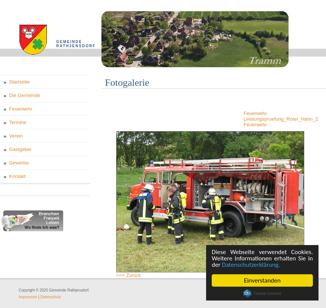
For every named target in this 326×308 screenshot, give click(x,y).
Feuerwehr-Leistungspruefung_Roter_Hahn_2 (281, 116)
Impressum (28, 297)
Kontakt (17, 176)
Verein (16, 136)
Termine (17, 122)
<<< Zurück (128, 275)
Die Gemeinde (24, 95)
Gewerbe (19, 163)
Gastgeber (20, 149)
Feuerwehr (20, 109)
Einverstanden (262, 280)
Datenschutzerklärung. (251, 265)
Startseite (19, 82)
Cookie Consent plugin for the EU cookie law (262, 293)
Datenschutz (50, 297)
